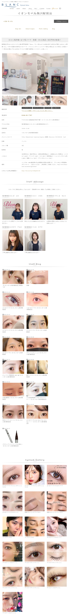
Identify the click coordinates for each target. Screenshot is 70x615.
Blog (54, 29)
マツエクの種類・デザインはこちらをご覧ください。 (37, 111)
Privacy (39, 609)
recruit (55, 9)
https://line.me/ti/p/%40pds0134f (31, 170)
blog (30, 9)
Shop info (17, 29)
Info (35, 9)
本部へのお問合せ (56, 570)
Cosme (48, 9)
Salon (18, 9)
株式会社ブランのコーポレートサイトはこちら (17, 598)
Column (42, 9)
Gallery (43, 29)
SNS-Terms (50, 609)
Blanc (24, 9)
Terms (44, 609)
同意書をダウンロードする (14, 571)
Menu (29, 29)
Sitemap (57, 609)
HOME (12, 9)
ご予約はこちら (61, 21)
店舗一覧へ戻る (8, 21)
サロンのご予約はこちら (35, 571)
